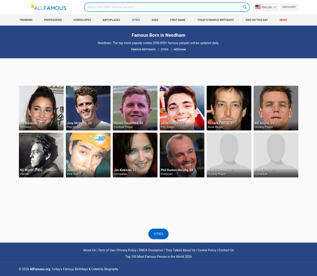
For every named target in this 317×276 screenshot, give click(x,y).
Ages (155, 20)
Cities (136, 20)
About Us (89, 250)
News (283, 20)
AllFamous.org (40, 269)
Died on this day (257, 20)
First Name (178, 20)
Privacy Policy (126, 250)
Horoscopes (82, 20)
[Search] (167, 7)
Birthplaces (111, 20)
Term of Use (106, 250)
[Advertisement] (158, 72)
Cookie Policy (207, 250)
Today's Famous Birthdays (215, 20)
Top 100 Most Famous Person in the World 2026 (158, 256)
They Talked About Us (180, 250)
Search (245, 7)
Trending (26, 20)
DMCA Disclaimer (151, 250)
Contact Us (226, 250)
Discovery (289, 7)
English (263, 7)
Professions (53, 20)
